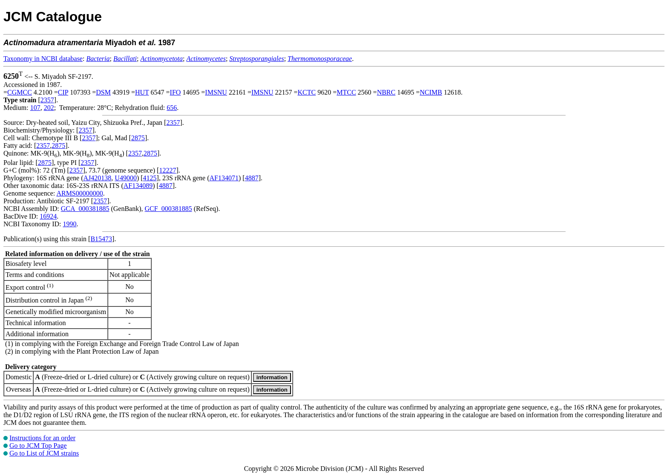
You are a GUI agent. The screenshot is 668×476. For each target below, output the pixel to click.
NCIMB (431, 92)
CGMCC (19, 92)
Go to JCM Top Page (38, 445)
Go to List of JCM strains (44, 453)
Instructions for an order (42, 437)
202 (49, 107)
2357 (47, 100)
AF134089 (138, 185)
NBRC (386, 92)
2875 (138, 137)
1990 (69, 224)
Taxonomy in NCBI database (43, 58)
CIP (63, 92)
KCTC (307, 92)
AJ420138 (98, 178)
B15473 (101, 238)
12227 (167, 170)
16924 (48, 216)
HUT (142, 92)
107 (35, 107)
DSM (103, 92)
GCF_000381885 (168, 208)
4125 (150, 178)
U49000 (126, 178)
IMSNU (216, 92)
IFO (175, 92)
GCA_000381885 (85, 208)
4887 (252, 178)
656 (172, 107)
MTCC (346, 92)
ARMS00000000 (79, 193)
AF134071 (224, 178)
